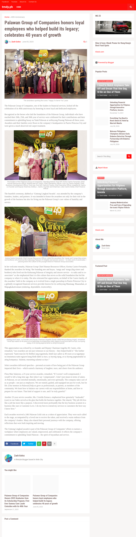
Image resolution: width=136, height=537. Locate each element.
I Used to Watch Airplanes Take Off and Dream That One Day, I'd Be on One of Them (113, 89)
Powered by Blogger (104, 62)
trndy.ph (7, 7)
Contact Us (32, 2)
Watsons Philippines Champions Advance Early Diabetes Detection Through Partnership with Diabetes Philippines (120, 136)
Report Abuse (103, 168)
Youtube (14, 2)
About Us (23, 2)
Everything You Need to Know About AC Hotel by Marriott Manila (119, 120)
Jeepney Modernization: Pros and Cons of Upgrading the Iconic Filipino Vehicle (120, 205)
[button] (130, 7)
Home (7, 17)
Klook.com (99, 52)
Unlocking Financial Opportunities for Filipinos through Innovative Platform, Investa (120, 106)
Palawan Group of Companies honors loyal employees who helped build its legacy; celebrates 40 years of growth (45, 499)
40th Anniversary (18, 17)
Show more (105, 248)
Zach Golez (19, 455)
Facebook (5, 2)
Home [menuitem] (19, 7)
